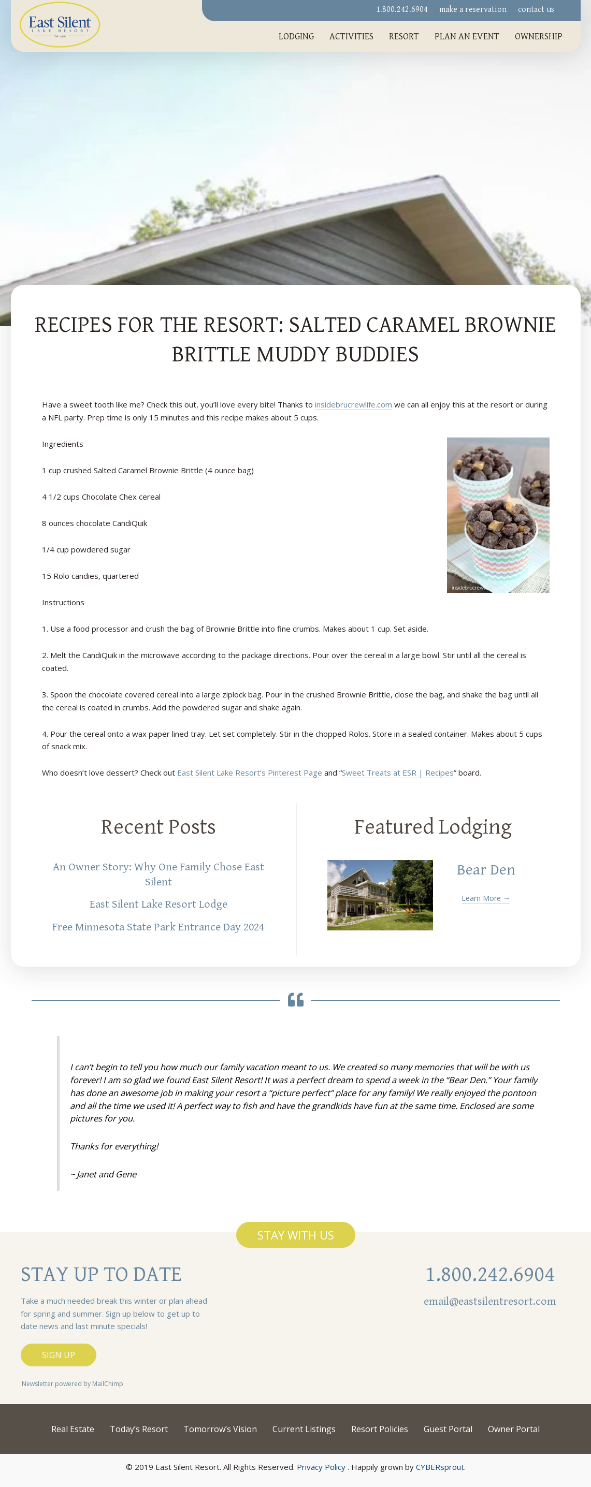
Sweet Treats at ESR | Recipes (398, 772)
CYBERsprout (440, 1467)
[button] (295, 1235)
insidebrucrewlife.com (353, 404)
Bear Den (486, 870)
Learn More (486, 898)
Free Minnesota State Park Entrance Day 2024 (158, 927)
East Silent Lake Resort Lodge (158, 904)
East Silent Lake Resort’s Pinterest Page (249, 772)
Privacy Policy (321, 1467)
